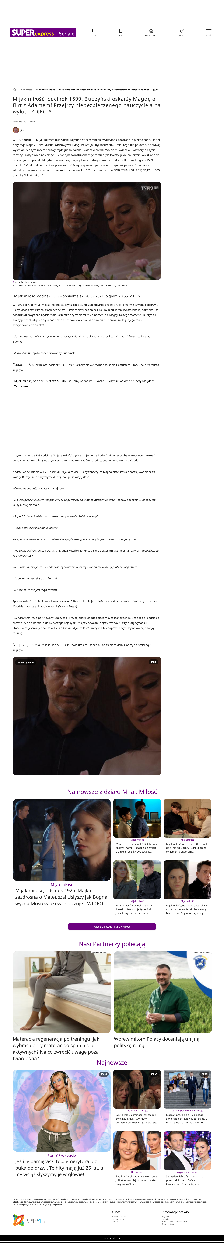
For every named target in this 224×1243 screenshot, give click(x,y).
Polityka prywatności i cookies (175, 1221)
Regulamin (166, 1216)
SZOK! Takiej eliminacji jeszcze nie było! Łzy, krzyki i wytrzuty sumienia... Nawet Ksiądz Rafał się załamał (137, 1117)
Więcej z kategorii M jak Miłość (112, 926)
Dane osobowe (168, 1224)
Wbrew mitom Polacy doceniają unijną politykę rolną (157, 1042)
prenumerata (118, 1219)
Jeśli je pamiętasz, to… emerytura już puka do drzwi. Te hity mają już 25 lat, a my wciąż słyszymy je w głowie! (61, 1165)
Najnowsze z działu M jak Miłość (112, 791)
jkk (22, 130)
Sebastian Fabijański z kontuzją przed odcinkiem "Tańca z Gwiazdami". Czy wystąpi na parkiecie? (187, 1178)
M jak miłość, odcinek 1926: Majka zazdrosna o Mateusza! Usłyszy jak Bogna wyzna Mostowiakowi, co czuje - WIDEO (61, 894)
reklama (115, 1221)
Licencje (165, 1219)
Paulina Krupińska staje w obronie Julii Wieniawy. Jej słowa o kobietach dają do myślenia (137, 1178)
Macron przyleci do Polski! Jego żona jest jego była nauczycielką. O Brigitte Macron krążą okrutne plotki (187, 1117)
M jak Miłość (26, 89)
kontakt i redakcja (120, 1216)
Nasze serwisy (112, 1238)
